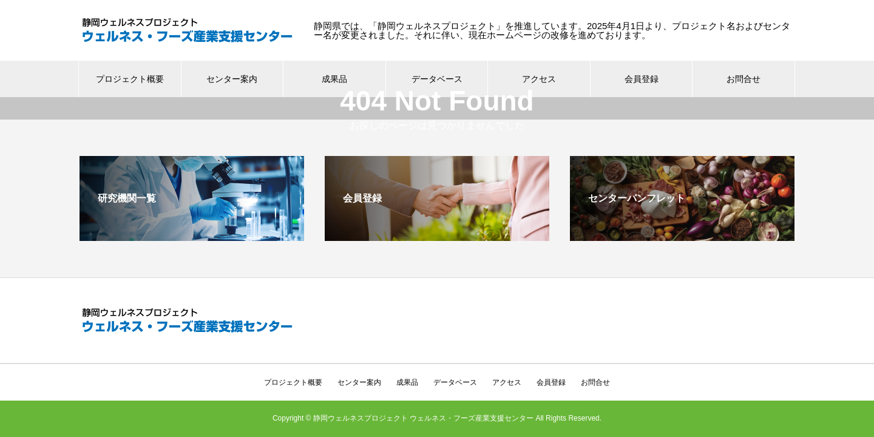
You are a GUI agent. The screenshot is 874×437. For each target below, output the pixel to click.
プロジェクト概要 (130, 79)
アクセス (539, 79)
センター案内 (231, 79)
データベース (455, 360)
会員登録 (642, 79)
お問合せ (744, 79)
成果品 (334, 79)
